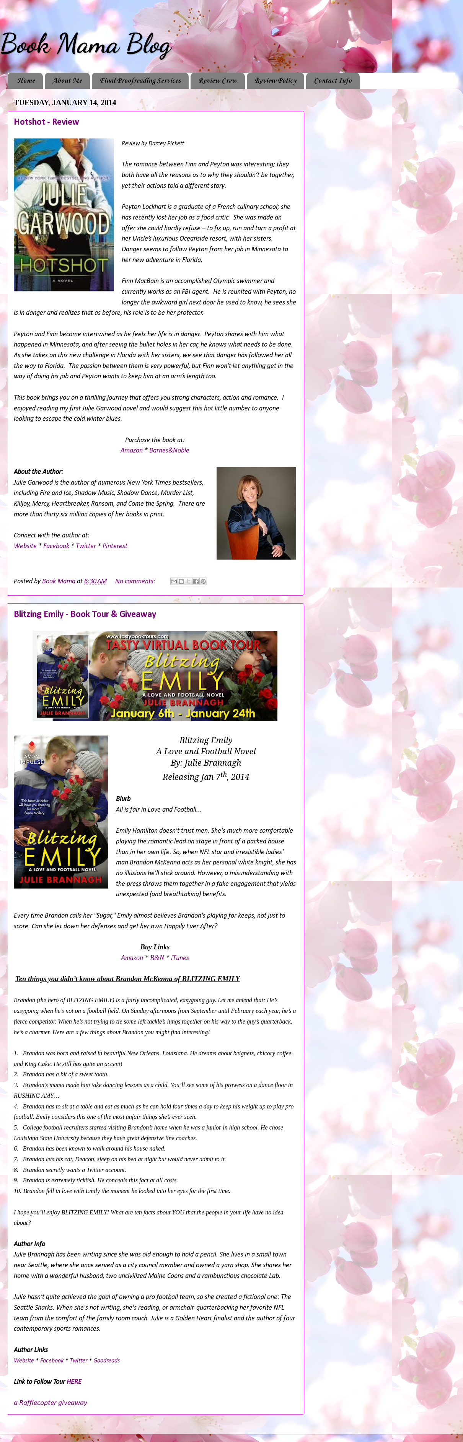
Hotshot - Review (46, 122)
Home (26, 80)
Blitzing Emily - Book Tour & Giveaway (85, 614)
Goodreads (106, 1361)
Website (25, 546)
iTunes (180, 958)
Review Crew (217, 80)
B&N (157, 958)
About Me (67, 80)
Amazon (132, 450)
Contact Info (333, 80)
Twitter (86, 546)
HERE (74, 1382)
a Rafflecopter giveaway (50, 1403)
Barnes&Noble (169, 450)
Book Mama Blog (85, 44)
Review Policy (275, 80)
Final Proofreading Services (140, 80)
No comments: (136, 581)
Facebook (56, 546)
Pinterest (115, 546)
